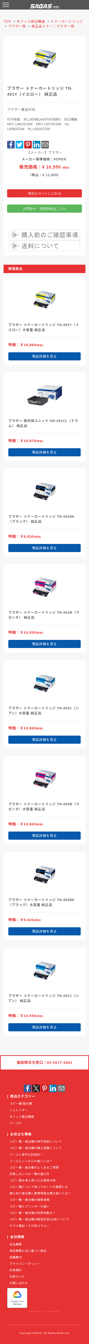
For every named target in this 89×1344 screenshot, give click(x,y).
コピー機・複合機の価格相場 (29, 1200)
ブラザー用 (17, 26)
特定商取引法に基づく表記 (28, 1251)
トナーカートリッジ (67, 21)
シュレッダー (18, 1110)
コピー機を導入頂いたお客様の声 (32, 1180)
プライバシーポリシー (24, 1263)
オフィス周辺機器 (31, 21)
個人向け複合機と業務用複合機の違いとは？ (40, 1193)
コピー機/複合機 (20, 1103)
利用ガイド (17, 1276)
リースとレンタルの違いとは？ (30, 1161)
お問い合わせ (18, 1283)
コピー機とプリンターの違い (29, 1206)
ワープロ (15, 1123)
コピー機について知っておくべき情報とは (38, 1187)
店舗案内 (15, 1257)
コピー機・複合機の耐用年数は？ (32, 1213)
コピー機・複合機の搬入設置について (35, 1148)
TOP (7, 21)
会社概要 (15, 1244)
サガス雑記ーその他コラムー (29, 1226)
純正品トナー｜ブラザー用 (53, 26)
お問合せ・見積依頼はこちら (44, 209)
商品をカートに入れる (44, 193)
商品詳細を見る (44, 356)
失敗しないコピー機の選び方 (29, 1174)
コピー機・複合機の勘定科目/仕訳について (39, 1219)
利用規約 (15, 1270)
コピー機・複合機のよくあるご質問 (34, 1167)
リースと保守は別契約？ (26, 1154)
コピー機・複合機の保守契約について (35, 1141)
